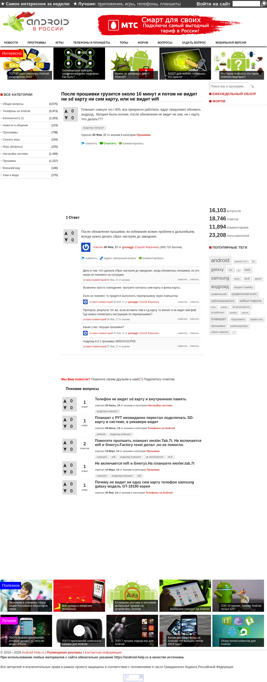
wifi (113, 456)
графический (218, 294)
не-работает (217, 312)
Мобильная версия (231, 42)
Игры (60, 42)
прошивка (218, 326)
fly (253, 261)
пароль (245, 313)
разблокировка (239, 326)
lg (238, 270)
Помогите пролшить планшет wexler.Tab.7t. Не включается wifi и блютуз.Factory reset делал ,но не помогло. (148, 443)
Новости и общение (15, 125)
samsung (220, 278)
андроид (220, 286)
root (247, 270)
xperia (258, 279)
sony (236, 278)
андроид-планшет (93, 127)
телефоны (147, 3)
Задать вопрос (194, 42)
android (101, 434)
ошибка (232, 313)
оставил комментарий (94, 280)
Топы (124, 42)
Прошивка (9, 161)
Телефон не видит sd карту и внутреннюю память (140, 399)
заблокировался (222, 301)
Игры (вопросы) (13, 146)
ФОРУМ (218, 101)
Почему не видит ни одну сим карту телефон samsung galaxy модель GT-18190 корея (144, 484)
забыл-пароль (250, 301)
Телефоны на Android (16, 111)
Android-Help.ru (33, 652)
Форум (143, 42)
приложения (110, 3)
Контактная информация (103, 652)
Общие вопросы (13, 104)
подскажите (238, 319)
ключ (213, 307)
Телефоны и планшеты (91, 42)
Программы (37, 42)
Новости (11, 42)
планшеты (170, 3)
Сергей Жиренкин (147, 247)
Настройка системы (15, 153)
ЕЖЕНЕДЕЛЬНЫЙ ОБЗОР (234, 94)
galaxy (217, 269)
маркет (224, 307)
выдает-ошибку (243, 287)
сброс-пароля (219, 332)
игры (129, 3)
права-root (256, 319)
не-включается (154, 456)
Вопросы (165, 42)
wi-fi (170, 456)
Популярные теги (229, 247)
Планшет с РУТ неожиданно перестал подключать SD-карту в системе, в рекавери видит (144, 420)
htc (230, 269)
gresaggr (128, 247)
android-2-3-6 (241, 261)
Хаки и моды (11, 175)
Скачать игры (11, 139)
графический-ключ (244, 294)
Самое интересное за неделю (38, 3)
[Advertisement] (99, 178)
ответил (98, 247)
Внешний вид (11, 168)
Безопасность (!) (13, 118)
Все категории (18, 94)
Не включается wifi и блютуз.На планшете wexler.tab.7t (145, 463)
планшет (102, 456)
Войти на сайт (213, 3)
